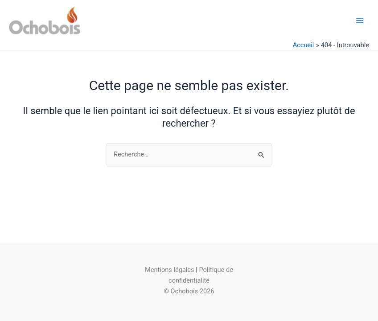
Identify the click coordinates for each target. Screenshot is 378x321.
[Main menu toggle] (359, 20)
